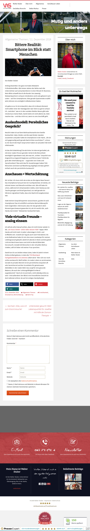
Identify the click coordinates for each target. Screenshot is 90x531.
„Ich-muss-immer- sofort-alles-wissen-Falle (23, 229)
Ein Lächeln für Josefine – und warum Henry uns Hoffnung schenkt (65, 189)
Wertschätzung (18, 295)
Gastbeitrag (62, 253)
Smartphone (9, 295)
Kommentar (11, 343)
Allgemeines (40, 4)
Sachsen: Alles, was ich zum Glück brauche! (16, 307)
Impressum (48, 501)
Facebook (70, 78)
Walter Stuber (17, 4)
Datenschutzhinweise (29, 381)
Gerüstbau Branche (19, 8)
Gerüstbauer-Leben (53, 4)
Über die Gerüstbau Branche (62, 261)
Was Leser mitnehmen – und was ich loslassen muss (65, 198)
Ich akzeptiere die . (22, 381)
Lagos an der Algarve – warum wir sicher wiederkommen (65, 206)
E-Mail (59, 78)
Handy (64, 78)
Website (9, 377)
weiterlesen (17, 488)
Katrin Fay (30, 295)
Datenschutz (56, 501)
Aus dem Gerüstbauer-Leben (75, 246)
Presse (44, 8)
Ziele (72, 259)
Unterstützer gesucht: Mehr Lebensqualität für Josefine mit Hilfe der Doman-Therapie (40, 311)
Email (9, 372)
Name (9, 368)
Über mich (29, 4)
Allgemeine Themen (29, 292)
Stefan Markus (34, 8)
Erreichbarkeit (43, 292)
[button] (12, 284)
